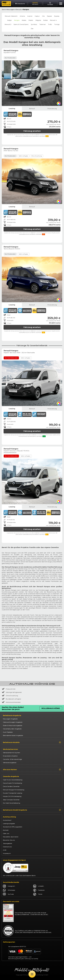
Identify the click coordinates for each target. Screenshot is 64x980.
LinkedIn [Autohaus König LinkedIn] (38, 886)
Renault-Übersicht (11, 16)
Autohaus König (9, 817)
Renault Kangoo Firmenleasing (13, 790)
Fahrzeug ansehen (32, 131)
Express (56, 16)
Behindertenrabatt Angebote (13, 735)
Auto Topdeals (8, 732)
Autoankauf (7, 820)
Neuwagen (10, 9)
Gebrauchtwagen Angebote (12, 722)
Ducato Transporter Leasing (12, 793)
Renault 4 (53, 20)
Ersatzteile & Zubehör (10, 756)
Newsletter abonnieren (10, 837)
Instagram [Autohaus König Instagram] (9, 886)
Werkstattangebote (9, 762)
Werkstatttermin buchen (11, 752)
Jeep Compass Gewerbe (11, 800)
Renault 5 (8, 24)
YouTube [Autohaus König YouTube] (8, 894)
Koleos (24, 20)
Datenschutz (7, 847)
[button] (60, 3)
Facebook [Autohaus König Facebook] (39, 890)
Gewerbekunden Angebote (12, 729)
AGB (4, 850)
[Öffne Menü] (32, 974)
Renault (18, 9)
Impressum (7, 853)
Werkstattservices (10, 749)
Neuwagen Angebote (10, 719)
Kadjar (9, 20)
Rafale (45, 20)
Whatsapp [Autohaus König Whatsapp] (9, 890)
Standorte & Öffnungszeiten (12, 827)
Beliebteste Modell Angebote (32, 810)
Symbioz (34, 24)
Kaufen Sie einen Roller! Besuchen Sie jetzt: (13, 708)
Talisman (42, 24)
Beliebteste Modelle (32, 742)
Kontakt (6, 830)
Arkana (22, 16)
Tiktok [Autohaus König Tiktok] (37, 894)
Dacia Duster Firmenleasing (12, 783)
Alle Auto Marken (32, 769)
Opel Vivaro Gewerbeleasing (12, 780)
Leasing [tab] (12, 108)
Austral (29, 16)
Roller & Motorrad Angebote (12, 725)
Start (3, 9)
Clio (43, 16)
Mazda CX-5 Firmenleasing (12, 796)
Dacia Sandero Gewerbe (11, 786)
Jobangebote (7, 843)
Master (30, 20)
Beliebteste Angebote (12, 715)
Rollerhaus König (51, 708)
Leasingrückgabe (9, 823)
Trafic (50, 24)
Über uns (6, 833)
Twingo (56, 24)
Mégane (38, 20)
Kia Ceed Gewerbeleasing (11, 803)
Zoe (32, 28)
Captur (37, 16)
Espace (49, 16)
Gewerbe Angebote (11, 776)
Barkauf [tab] (32, 108)
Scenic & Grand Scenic (21, 24)
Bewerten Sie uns (9, 840)
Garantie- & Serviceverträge (12, 759)
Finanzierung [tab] (52, 108)
